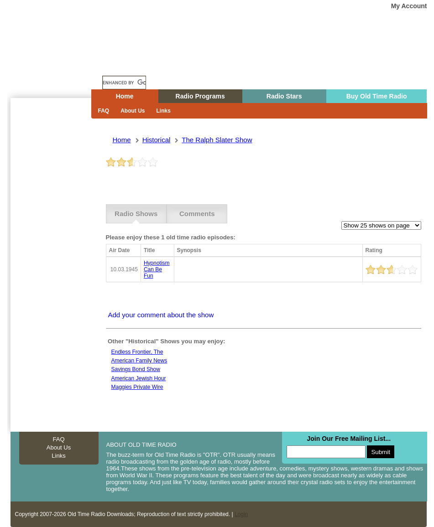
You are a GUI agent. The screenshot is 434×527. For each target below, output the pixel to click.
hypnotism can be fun (157, 269)
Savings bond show (135, 369)
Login (241, 514)
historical (156, 140)
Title (149, 250)
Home (55, 65)
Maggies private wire (137, 387)
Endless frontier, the (137, 352)
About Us (132, 111)
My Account (409, 6)
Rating (374, 250)
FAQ (104, 111)
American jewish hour (138, 378)
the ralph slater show (217, 140)
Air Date (119, 250)
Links (164, 111)
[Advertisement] (48, 262)
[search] (124, 82)
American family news (139, 360)
